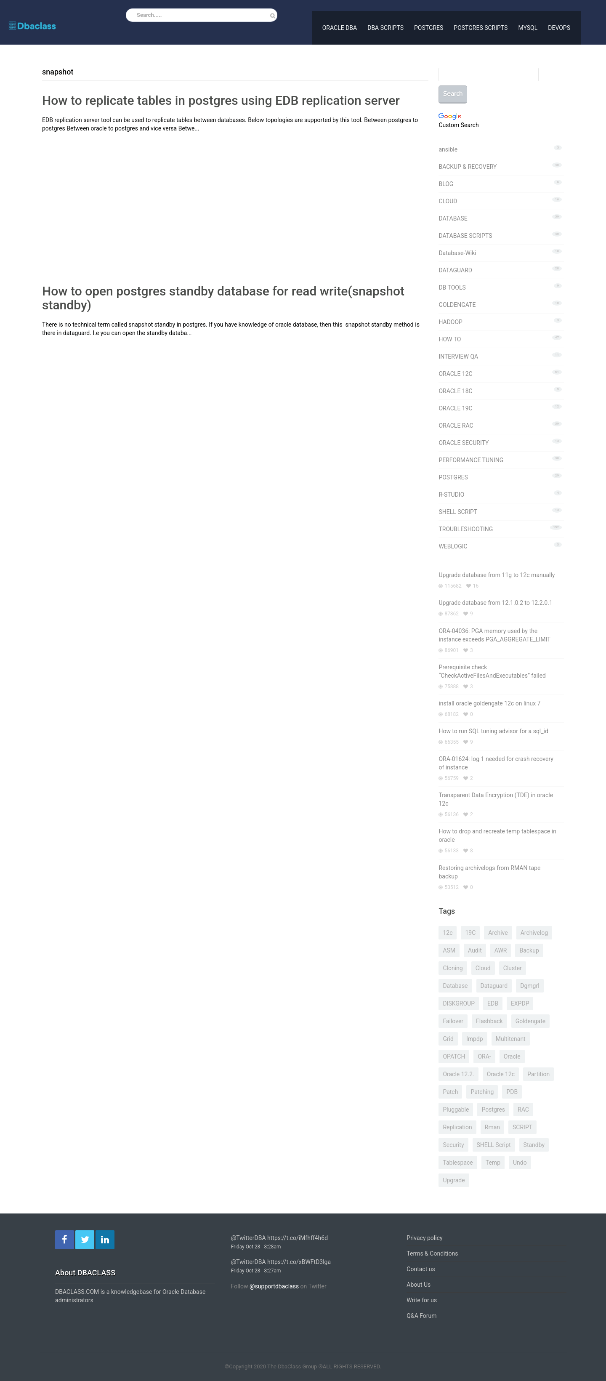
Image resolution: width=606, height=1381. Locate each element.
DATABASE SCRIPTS (465, 235)
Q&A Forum (421, 1315)
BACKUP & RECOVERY (468, 166)
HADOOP (450, 322)
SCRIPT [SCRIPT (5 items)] (522, 1127)
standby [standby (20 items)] (534, 1145)
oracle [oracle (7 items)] (512, 1056)
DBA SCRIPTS (385, 27)
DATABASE (453, 218)
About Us (419, 1284)
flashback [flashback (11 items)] (489, 1021)
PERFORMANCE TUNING (471, 460)
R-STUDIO (451, 494)
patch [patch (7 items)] (450, 1091)
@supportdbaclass (274, 1286)
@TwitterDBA (248, 1238)
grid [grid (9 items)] (448, 1038)
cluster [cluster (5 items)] (512, 968)
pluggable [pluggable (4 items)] (456, 1109)
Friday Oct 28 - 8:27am (256, 1271)
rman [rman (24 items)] (492, 1127)
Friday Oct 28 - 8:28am (256, 1247)
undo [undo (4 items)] (520, 1162)
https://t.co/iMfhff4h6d (297, 1238)
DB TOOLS (452, 287)
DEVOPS (559, 27)
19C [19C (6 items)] (470, 932)
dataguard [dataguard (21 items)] (494, 985)
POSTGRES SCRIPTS (481, 27)
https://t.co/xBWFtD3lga (299, 1262)
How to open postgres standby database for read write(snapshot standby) (223, 298)
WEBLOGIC (453, 546)
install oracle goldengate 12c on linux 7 (489, 703)
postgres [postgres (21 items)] (493, 1109)
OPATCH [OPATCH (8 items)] (454, 1056)
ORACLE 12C (455, 373)
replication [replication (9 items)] (457, 1127)
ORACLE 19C (455, 408)
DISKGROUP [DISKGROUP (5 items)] (459, 1003)
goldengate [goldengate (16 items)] (530, 1021)
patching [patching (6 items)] (482, 1091)
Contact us (421, 1269)
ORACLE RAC (456, 425)
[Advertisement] (112, 196)
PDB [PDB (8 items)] (512, 1091)
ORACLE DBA (339, 27)
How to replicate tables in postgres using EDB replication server (221, 100)
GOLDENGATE (457, 304)
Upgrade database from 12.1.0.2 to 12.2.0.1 (495, 602)
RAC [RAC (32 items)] (523, 1109)
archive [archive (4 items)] (498, 932)
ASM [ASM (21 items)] (449, 950)
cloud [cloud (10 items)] (483, 968)
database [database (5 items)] (455, 985)
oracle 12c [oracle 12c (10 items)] (501, 1074)
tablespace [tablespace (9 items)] (458, 1162)
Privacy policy (424, 1238)
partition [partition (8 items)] (538, 1074)
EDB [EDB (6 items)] (492, 1003)
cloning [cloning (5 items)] (452, 968)
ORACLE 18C (455, 391)
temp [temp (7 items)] (493, 1162)
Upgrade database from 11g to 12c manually (497, 575)
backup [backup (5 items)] (529, 950)
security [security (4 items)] (453, 1145)
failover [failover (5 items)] (453, 1021)
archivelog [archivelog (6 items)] (534, 932)
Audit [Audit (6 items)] (475, 950)
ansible (448, 149)
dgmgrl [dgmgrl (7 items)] (529, 985)
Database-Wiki (457, 253)
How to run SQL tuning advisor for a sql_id (493, 731)
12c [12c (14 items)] (447, 932)
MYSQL (527, 27)
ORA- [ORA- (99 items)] (484, 1056)
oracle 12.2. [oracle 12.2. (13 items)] (458, 1074)
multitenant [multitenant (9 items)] (511, 1038)
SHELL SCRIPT (458, 511)
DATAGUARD (455, 270)
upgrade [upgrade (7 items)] (454, 1180)
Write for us (422, 1300)
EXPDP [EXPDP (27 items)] (520, 1003)
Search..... (149, 15)
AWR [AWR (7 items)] (500, 950)
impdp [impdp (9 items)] (474, 1038)
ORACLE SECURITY (464, 442)
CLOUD (448, 201)
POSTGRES (428, 27)
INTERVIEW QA (458, 356)
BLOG (446, 184)
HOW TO (450, 339)
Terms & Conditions (432, 1253)
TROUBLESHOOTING (466, 529)
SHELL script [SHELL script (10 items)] (494, 1145)
